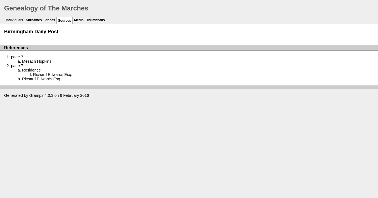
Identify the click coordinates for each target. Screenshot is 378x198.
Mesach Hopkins (36, 61)
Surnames (34, 20)
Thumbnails (95, 20)
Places (50, 20)
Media (78, 20)
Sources (64, 21)
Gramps (36, 95)
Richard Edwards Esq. (52, 74)
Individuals (14, 20)
